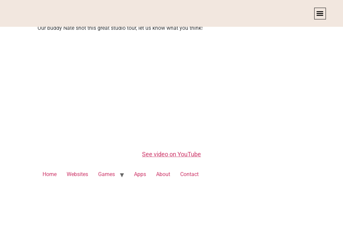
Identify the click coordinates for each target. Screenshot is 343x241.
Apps (140, 174)
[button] (320, 13)
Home (50, 174)
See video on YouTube (171, 154)
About (163, 174)
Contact (189, 174)
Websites (77, 174)
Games (106, 174)
